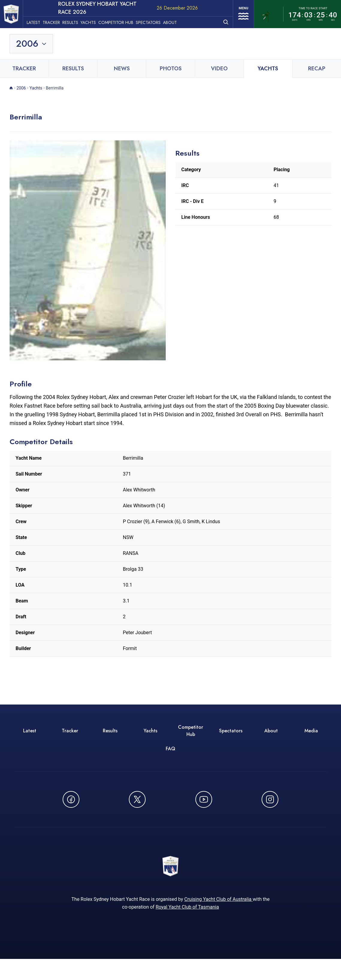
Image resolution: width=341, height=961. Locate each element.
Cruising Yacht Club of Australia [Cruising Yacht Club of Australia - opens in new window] (218, 901)
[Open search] (222, 21)
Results (75, 21)
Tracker (56, 21)
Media (311, 730)
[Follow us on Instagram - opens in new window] (270, 799)
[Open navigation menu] (242, 14)
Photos (171, 68)
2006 (21, 88)
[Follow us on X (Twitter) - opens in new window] (137, 799)
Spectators (153, 21)
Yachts (93, 21)
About (175, 21)
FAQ (170, 748)
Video (219, 68)
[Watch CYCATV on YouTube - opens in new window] (203, 799)
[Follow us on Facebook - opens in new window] (71, 799)
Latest (38, 21)
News (122, 68)
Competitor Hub (120, 21)
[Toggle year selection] (32, 43)
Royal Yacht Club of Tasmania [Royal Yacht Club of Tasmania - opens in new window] (187, 909)
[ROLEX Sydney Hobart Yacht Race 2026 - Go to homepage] (14, 14)
